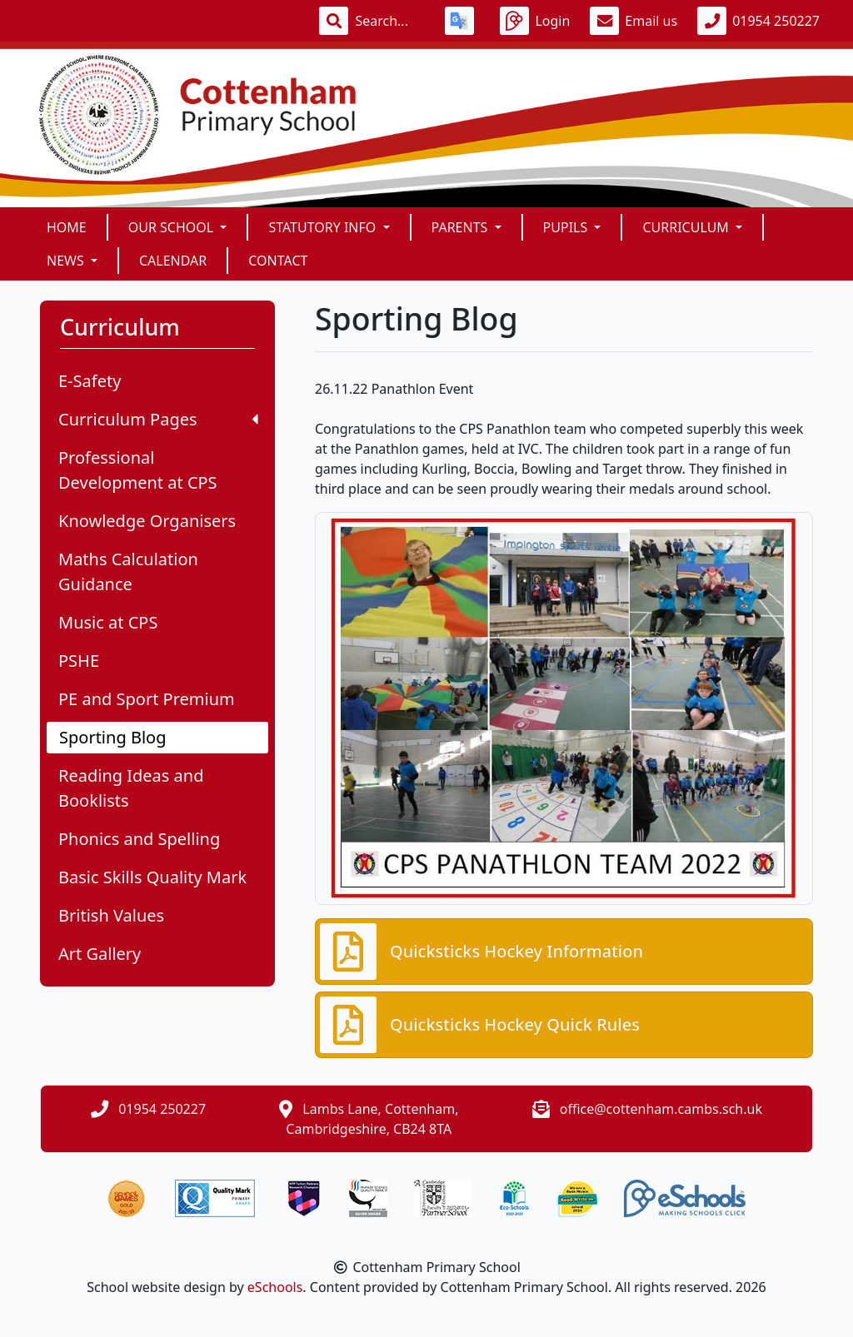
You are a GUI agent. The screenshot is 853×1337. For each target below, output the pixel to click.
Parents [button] (461, 227)
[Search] (389, 21)
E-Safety (89, 381)
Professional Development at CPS (137, 470)
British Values (111, 915)
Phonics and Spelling (139, 839)
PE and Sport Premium (146, 699)
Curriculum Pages (158, 419)
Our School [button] (172, 227)
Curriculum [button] (687, 227)
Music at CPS (107, 622)
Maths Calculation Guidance (128, 571)
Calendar (173, 260)
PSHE (78, 660)
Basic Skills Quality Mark (152, 877)
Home (67, 227)
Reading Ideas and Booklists (131, 788)
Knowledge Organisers (147, 520)
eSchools (275, 1287)
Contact (277, 260)
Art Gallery (99, 953)
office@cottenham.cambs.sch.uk (661, 1109)
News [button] (67, 260)
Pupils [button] (567, 227)
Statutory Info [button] (323, 227)
